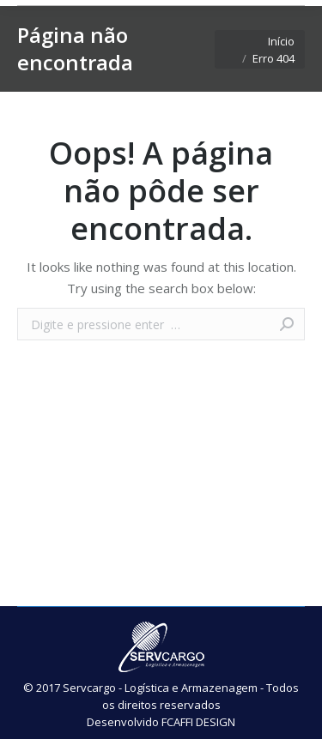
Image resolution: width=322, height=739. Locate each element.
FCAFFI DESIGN (198, 722)
